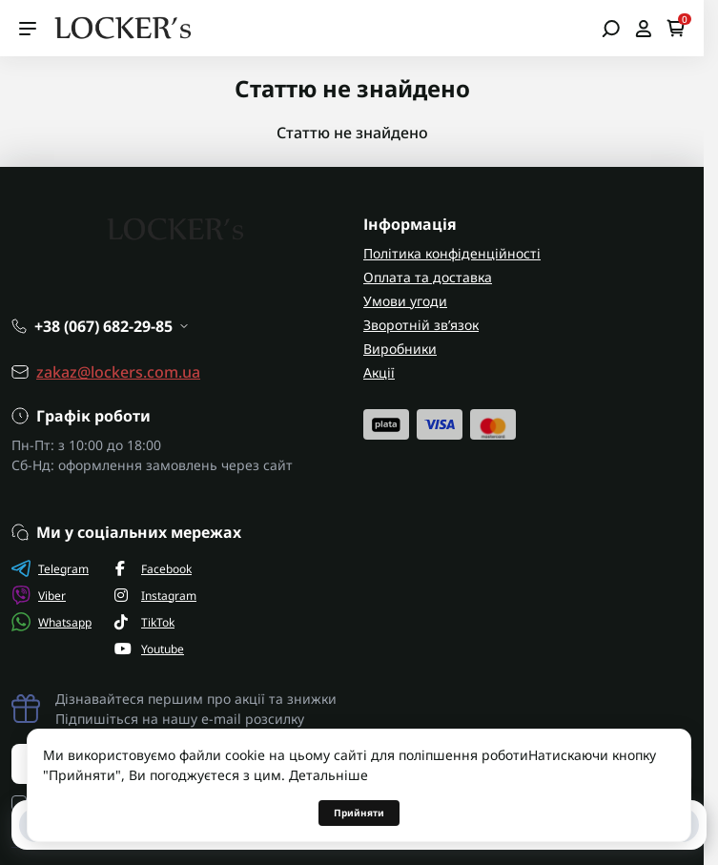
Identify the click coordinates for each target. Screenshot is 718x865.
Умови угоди (405, 301)
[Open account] (643, 28)
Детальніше (328, 775)
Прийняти (359, 812)
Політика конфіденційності (452, 253)
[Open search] (611, 28)
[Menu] (27, 28)
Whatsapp (51, 621)
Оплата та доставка (427, 277)
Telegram (50, 568)
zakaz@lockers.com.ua (118, 371)
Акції (379, 372)
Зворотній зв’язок (421, 325)
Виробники (400, 349)
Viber (38, 595)
